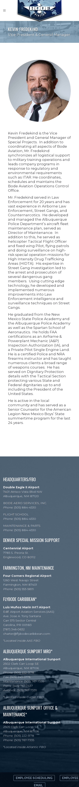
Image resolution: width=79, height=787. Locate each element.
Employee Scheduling (34, 778)
